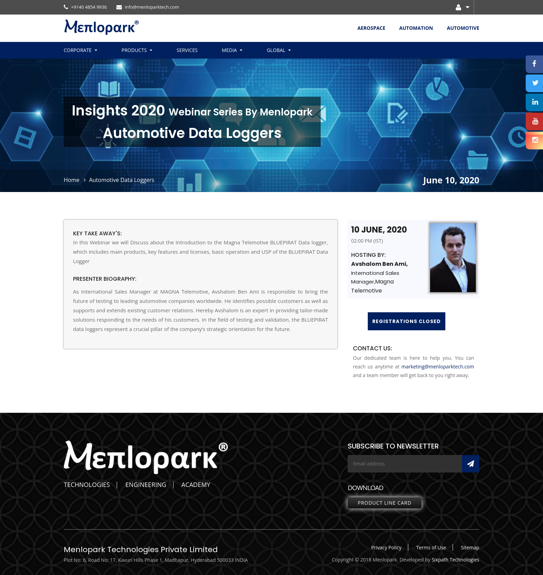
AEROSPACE (371, 28)
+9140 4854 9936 (85, 6)
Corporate (78, 50)
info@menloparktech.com (147, 6)
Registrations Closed (406, 321)
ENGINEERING (145, 484)
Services (187, 50)
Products (134, 50)
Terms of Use (431, 547)
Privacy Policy (386, 547)
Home (71, 180)
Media (229, 50)
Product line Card (384, 502)
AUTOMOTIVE (463, 28)
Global (276, 50)
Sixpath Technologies (455, 559)
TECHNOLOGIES (87, 484)
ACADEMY (195, 484)
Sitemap (470, 547)
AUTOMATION (416, 28)
